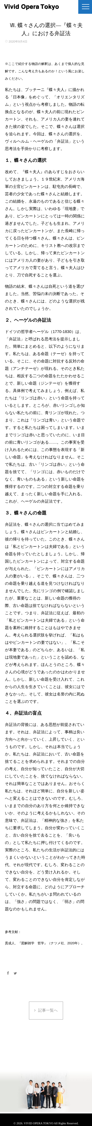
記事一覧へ (48, 1010)
